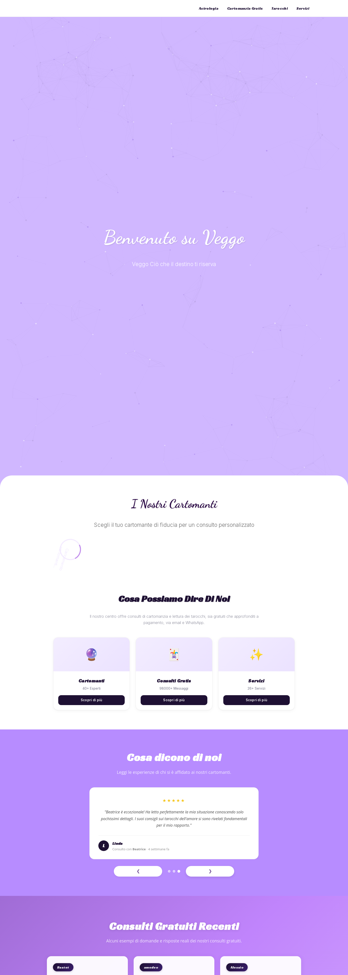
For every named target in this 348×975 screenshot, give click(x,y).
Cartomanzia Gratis (245, 8)
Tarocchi (279, 8)
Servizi (303, 8)
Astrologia (208, 8)
